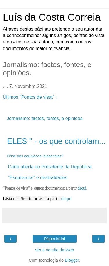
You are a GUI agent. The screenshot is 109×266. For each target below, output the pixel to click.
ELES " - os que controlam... (56, 141)
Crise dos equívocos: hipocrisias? (35, 156)
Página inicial (54, 239)
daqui (81, 188)
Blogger (72, 260)
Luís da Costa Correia (52, 17)
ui (69, 198)
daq (64, 198)
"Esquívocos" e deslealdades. (38, 177)
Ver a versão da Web (54, 250)
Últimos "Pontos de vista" (29, 97)
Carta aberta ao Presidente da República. (51, 166)
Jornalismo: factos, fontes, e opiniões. (45, 118)
